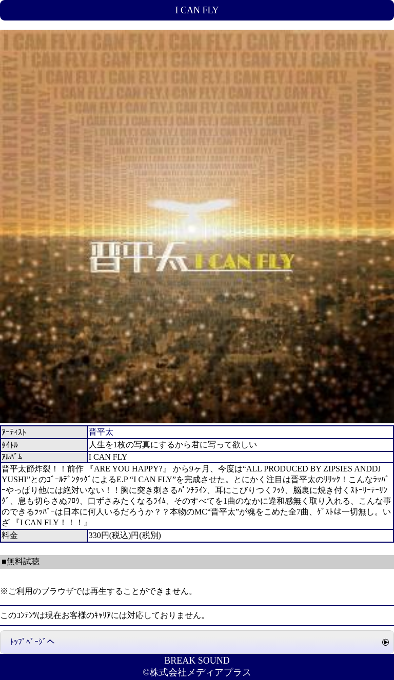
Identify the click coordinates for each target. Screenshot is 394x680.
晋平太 (101, 431)
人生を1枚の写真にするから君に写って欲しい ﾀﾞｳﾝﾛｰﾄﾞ (80, 549)
